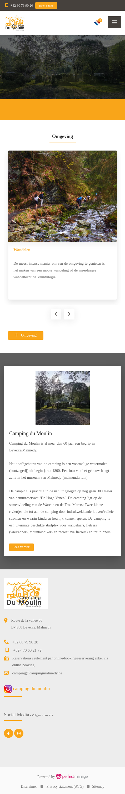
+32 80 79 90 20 (22, 5)
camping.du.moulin (27, 688)
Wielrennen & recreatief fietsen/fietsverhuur (45, 250)
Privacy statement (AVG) (64, 786)
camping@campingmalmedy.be (37, 673)
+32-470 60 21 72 (27, 650)
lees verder (21, 547)
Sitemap (98, 786)
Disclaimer (29, 786)
